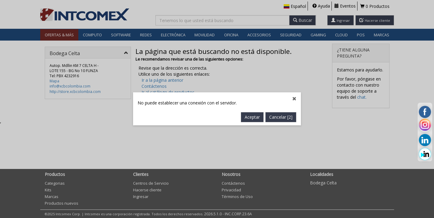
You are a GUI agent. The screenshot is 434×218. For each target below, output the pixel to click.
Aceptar (252, 117)
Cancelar (280, 117)
